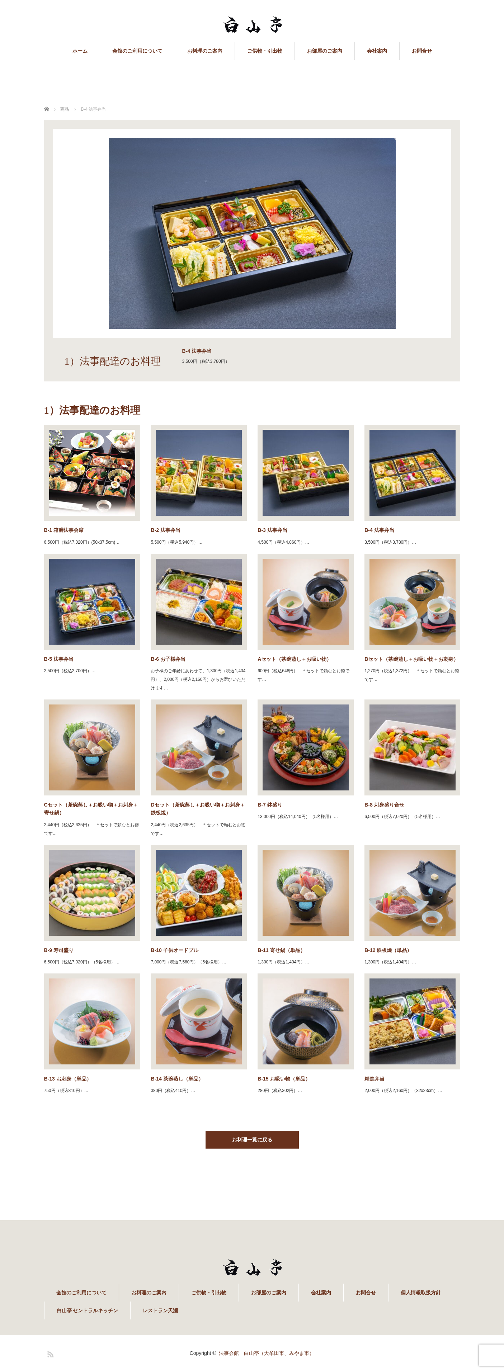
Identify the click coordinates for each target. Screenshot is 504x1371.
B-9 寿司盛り (59, 950)
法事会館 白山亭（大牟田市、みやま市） (266, 1353)
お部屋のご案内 (324, 51)
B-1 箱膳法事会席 (64, 530)
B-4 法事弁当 (379, 530)
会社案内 (377, 51)
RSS (49, 1353)
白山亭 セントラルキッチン (87, 1310)
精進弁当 (374, 1079)
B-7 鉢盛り (270, 805)
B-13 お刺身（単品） (67, 1079)
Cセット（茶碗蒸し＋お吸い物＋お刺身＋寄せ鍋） (91, 809)
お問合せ (422, 51)
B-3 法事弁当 (272, 530)
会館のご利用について (137, 51)
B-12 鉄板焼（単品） (388, 950)
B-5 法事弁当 (59, 659)
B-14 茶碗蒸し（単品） (177, 1079)
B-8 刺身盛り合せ (384, 805)
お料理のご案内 (204, 51)
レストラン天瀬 (160, 1310)
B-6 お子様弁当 (168, 659)
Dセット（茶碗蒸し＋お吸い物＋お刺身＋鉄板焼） (198, 809)
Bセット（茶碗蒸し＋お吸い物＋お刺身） (411, 659)
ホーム (80, 51)
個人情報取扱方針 (421, 1292)
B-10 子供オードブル (174, 950)
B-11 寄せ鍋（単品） (281, 950)
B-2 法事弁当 (165, 530)
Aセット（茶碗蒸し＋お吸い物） (294, 659)
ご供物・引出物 (264, 51)
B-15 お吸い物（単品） (284, 1079)
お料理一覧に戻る (252, 1139)
